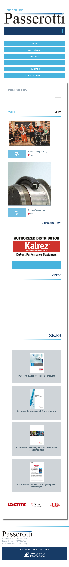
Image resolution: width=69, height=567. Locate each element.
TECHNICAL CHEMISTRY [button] (34, 75)
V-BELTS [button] (34, 62)
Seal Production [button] (34, 50)
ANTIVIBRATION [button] (34, 69)
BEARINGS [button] (34, 56)
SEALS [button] (34, 43)
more (31, 155)
